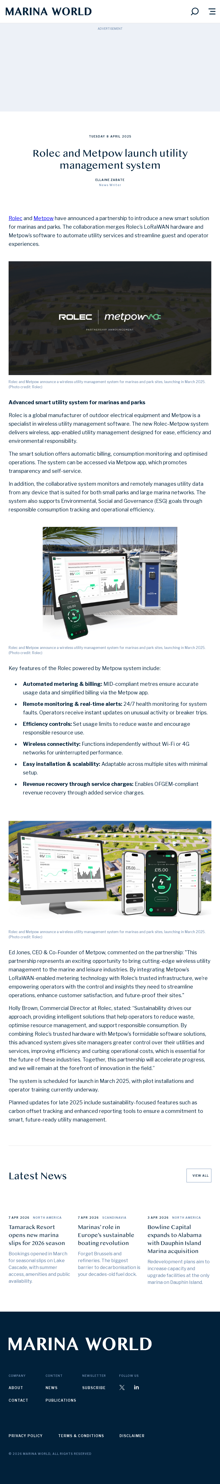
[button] (212, 11)
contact (18, 1400)
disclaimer (132, 1436)
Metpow (44, 218)
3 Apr (153, 1217)
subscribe (94, 1388)
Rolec (15, 218)
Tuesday (97, 136)
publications (61, 1400)
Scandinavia (114, 1217)
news (52, 1388)
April (115, 136)
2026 (25, 1217)
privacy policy (26, 1436)
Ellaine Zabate (110, 180)
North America (47, 1217)
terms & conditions (81, 1436)
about (16, 1388)
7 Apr (14, 1217)
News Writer (110, 185)
